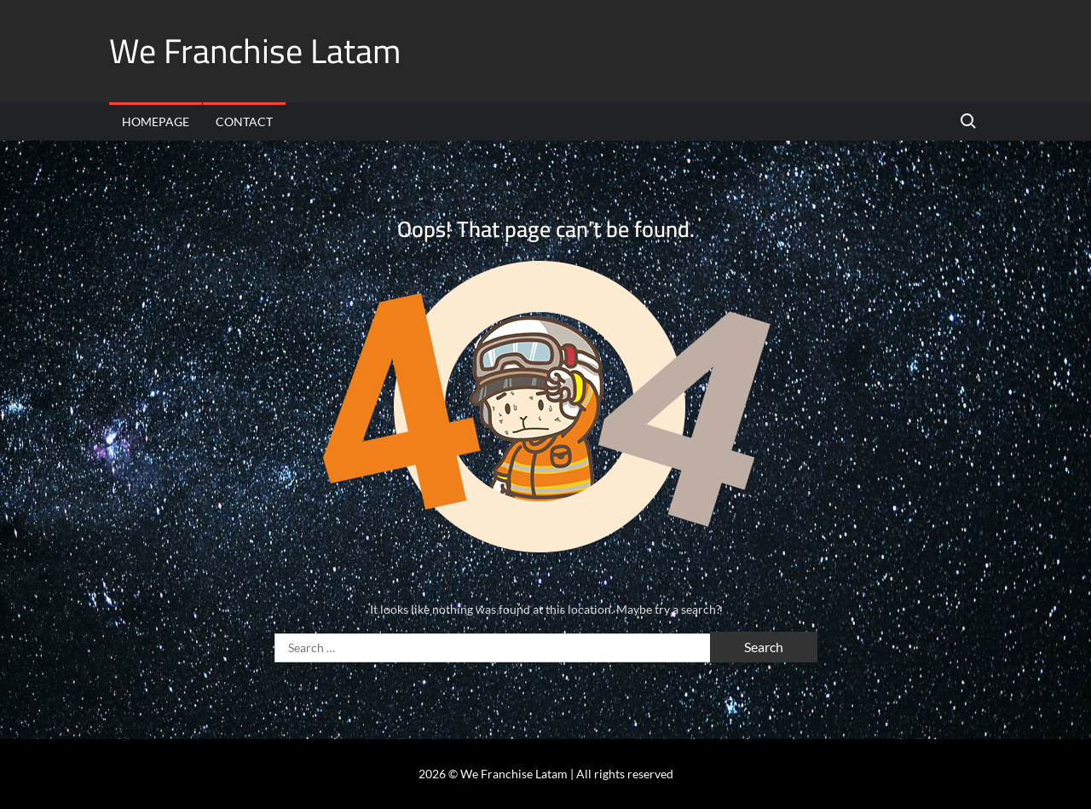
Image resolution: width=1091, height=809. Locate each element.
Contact (244, 121)
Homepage (155, 121)
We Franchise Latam (255, 51)
